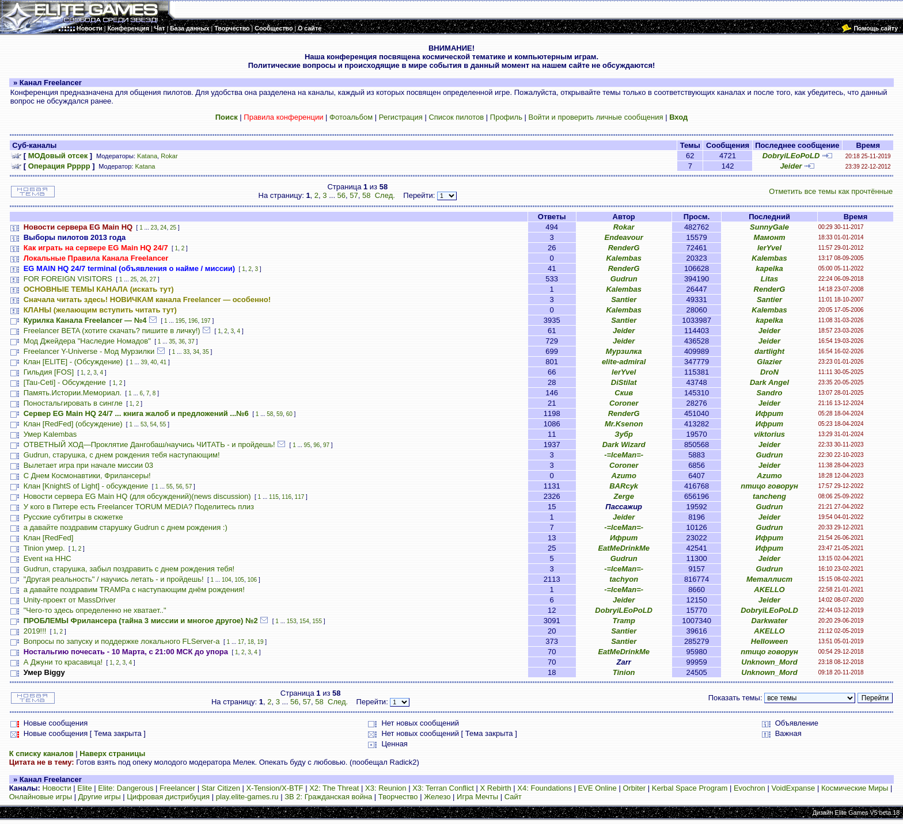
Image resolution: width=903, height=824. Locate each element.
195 (180, 321)
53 (144, 424)
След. (385, 195)
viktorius (769, 434)
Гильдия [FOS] (49, 372)
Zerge (623, 496)
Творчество (398, 796)
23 (154, 227)
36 (182, 341)
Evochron (749, 788)
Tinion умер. (44, 548)
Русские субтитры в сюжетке (73, 517)
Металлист (769, 579)
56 (341, 195)
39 (144, 362)
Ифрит (769, 413)
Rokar (169, 155)
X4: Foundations (544, 788)
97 (326, 445)
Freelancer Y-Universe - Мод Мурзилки (89, 351)
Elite (84, 788)
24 (163, 227)
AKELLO (769, 589)
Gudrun (624, 278)
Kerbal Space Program (690, 788)
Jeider (791, 166)
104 (227, 580)
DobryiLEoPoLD (791, 155)
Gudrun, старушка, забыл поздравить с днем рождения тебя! (129, 568)
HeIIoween (769, 641)
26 (143, 279)
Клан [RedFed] (49, 537)
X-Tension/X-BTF (274, 788)
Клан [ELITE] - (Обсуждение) (73, 361)
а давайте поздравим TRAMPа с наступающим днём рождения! (134, 589)
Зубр (623, 434)
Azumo (624, 475)
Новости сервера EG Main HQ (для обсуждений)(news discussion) (137, 496)
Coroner (624, 403)
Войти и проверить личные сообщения (596, 117)
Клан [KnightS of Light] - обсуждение (86, 486)
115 (274, 497)
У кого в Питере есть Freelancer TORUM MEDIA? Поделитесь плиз (139, 506)
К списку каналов (41, 753)
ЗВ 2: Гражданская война (328, 796)
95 (307, 445)
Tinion (624, 672)
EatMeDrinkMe (624, 548)
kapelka (769, 268)
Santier (623, 299)
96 (316, 445)
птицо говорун (769, 486)
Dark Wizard (624, 444)
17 (241, 642)
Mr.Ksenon (624, 423)
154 (304, 621)
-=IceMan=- (623, 455)
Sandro (770, 392)
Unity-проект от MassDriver (70, 600)
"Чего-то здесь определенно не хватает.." (95, 610)
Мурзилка (624, 351)
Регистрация (401, 117)
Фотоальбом (351, 117)
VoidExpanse (793, 788)
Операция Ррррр (59, 166)
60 (289, 414)
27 (153, 279)
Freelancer (177, 788)
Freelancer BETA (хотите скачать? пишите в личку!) (112, 330)
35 (172, 341)
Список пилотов (456, 117)
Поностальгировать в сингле (73, 403)
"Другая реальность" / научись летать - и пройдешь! (114, 579)
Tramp (623, 620)
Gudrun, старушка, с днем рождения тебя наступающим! (122, 455)
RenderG (624, 247)
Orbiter (634, 788)
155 (317, 621)
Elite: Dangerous (125, 788)
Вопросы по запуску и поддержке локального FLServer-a (122, 641)
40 (153, 362)
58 (366, 195)
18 (251, 642)
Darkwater (770, 620)
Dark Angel (769, 382)
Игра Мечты (477, 796)
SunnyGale (769, 227)
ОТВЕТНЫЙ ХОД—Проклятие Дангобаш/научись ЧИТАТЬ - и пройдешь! (149, 444)
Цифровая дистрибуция (168, 796)
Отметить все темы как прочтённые (831, 191)
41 (163, 362)
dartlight (769, 351)
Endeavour (624, 237)
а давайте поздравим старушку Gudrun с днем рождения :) (125, 527)
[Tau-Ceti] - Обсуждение (65, 382)
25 (173, 227)
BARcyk (623, 486)
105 (239, 580)
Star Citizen (221, 788)
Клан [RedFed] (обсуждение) (73, 423)
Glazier (769, 361)
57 (354, 195)
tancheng (769, 496)
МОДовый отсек (58, 155)
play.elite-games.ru (247, 796)
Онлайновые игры (40, 796)
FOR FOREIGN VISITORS (68, 278)
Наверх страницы (112, 753)
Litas (769, 278)
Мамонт (769, 237)
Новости (56, 788)
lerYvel (769, 247)
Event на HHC (47, 558)
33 (186, 352)
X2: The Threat (334, 788)
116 (286, 497)
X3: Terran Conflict (443, 788)
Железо (437, 796)
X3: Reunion (386, 788)
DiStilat (624, 382)
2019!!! (35, 631)
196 (193, 321)
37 (191, 341)
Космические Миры (854, 788)
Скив (623, 392)
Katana (147, 155)
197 (206, 321)
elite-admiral (624, 361)
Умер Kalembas (50, 434)
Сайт (513, 796)
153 (292, 621)
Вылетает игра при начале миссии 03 (88, 465)
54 (153, 424)
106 (252, 580)
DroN (769, 372)
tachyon (623, 579)
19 (260, 642)
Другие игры (99, 796)
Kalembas (623, 258)
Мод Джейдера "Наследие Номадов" (87, 341)
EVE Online (597, 788)
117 (300, 497)
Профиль (506, 117)
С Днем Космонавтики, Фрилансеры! (87, 475)
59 (279, 414)
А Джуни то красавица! (63, 662)
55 (163, 424)
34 (196, 352)
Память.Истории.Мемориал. (73, 392)
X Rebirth (495, 788)
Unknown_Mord (769, 662)
